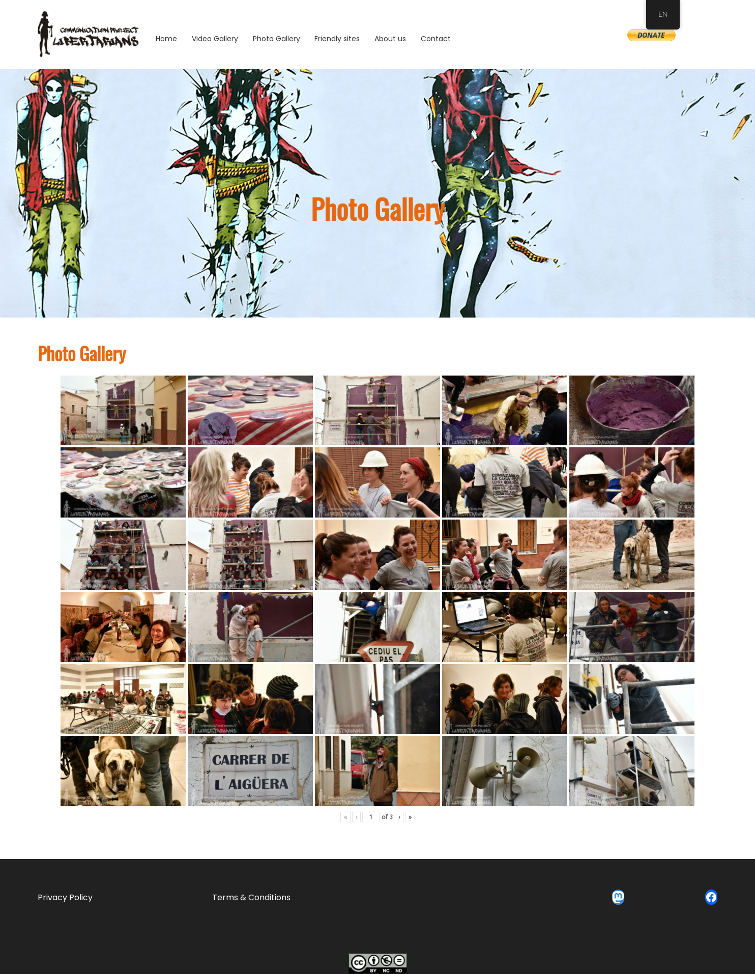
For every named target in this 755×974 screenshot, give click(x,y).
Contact (436, 39)
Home (166, 39)
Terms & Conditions (251, 897)
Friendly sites (337, 39)
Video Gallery (215, 39)
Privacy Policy (65, 897)
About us (390, 39)
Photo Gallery (276, 39)
